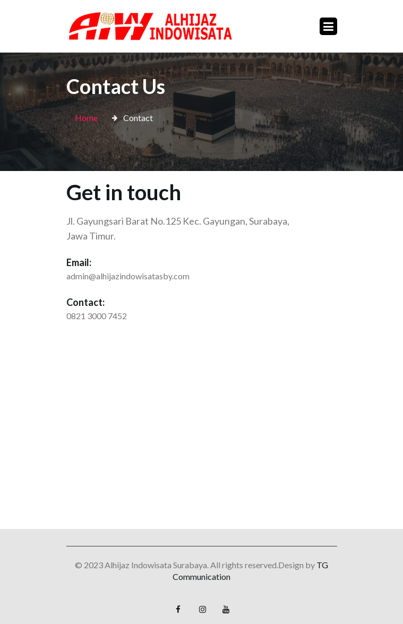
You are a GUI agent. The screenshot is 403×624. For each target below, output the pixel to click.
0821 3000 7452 (96, 316)
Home (86, 118)
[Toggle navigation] (328, 26)
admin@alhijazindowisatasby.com (128, 276)
